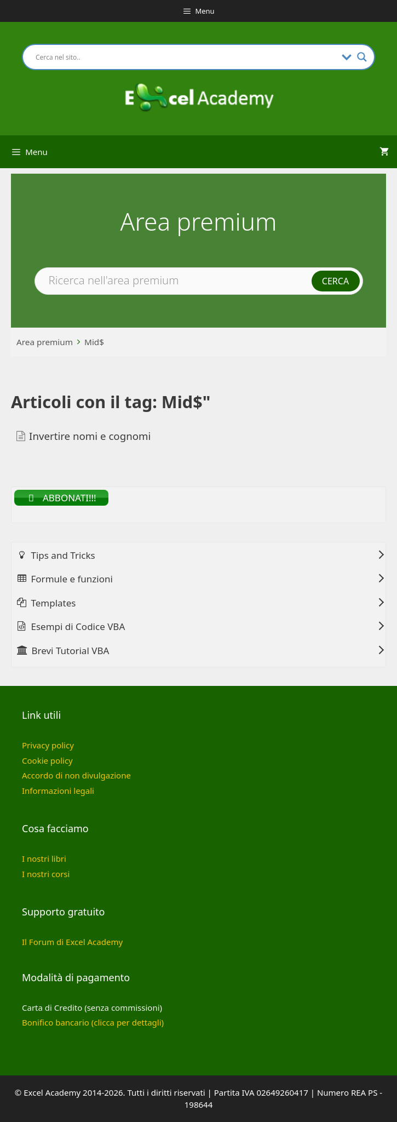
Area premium (44, 341)
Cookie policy (47, 760)
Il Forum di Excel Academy (72, 941)
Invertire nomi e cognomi (90, 436)
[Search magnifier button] (362, 57)
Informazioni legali (58, 790)
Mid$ (94, 341)
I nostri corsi (46, 873)
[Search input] (186, 57)
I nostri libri (44, 858)
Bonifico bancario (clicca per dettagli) (93, 1022)
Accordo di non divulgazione (76, 775)
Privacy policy (48, 745)
